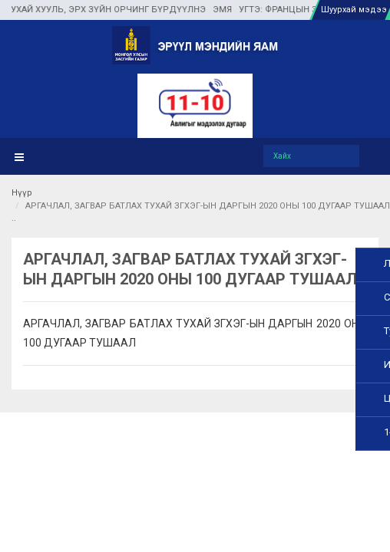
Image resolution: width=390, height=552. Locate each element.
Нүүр (22, 193)
